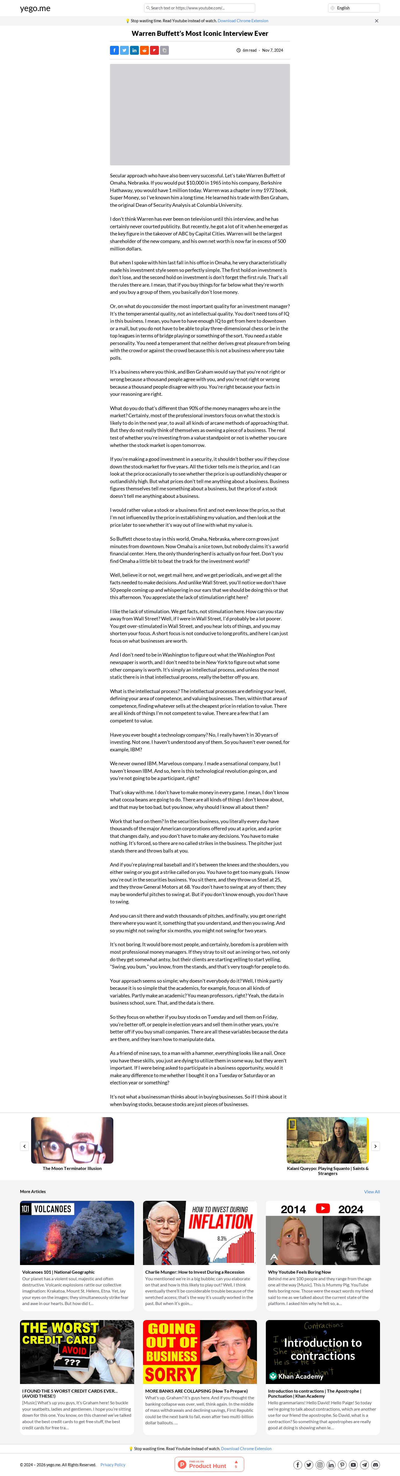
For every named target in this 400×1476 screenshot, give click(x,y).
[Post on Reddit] (144, 50)
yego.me (35, 8)
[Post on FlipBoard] (154, 50)
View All (372, 1191)
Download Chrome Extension (243, 21)
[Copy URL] (164, 50)
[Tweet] (124, 50)
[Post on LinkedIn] (134, 50)
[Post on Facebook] (114, 50)
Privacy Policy (113, 1465)
